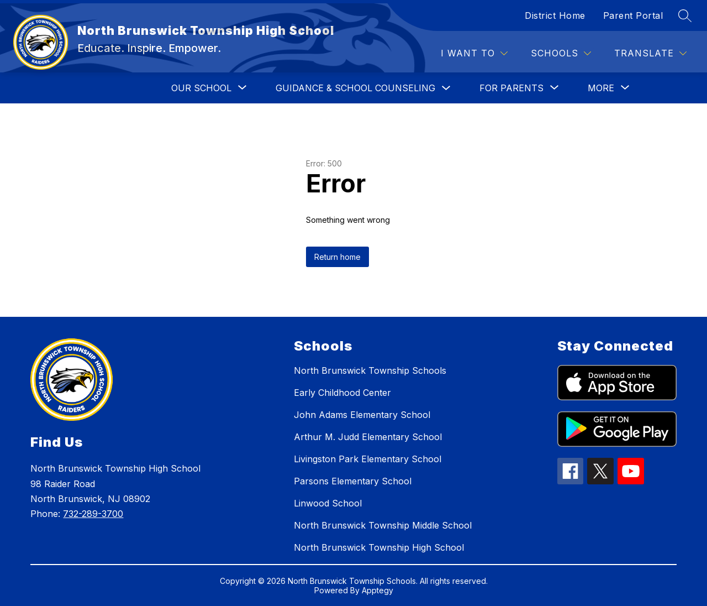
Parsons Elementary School (352, 481)
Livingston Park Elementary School (367, 458)
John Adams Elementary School (362, 414)
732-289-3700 (93, 513)
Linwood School (328, 503)
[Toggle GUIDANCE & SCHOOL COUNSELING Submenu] (446, 88)
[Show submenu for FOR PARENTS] (511, 88)
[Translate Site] (650, 53)
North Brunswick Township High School (379, 547)
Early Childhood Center (342, 392)
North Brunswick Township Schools (370, 370)
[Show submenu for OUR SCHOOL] (201, 88)
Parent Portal (633, 15)
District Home (555, 15)
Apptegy (377, 590)
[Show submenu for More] (601, 88)
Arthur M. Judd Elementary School (368, 436)
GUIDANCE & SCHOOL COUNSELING (355, 87)
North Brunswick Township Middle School (383, 525)
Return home (337, 257)
